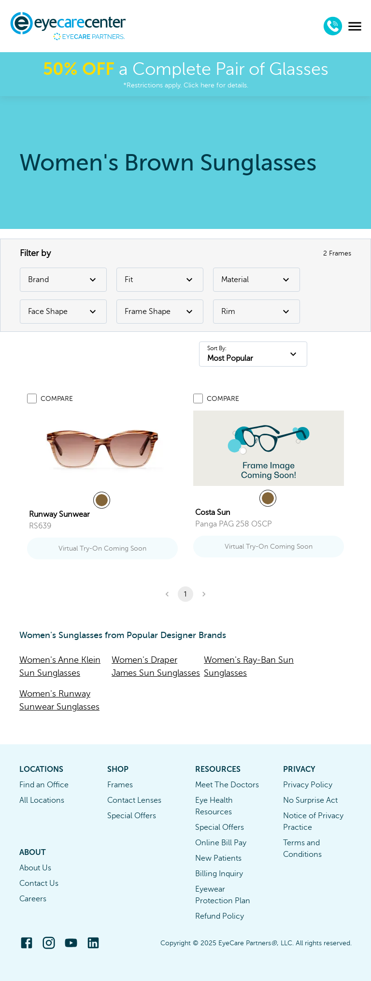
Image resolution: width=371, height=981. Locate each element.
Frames (120, 785)
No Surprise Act (310, 800)
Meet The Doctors (227, 785)
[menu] (354, 26)
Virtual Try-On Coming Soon (102, 548)
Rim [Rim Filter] (256, 311)
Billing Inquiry (219, 873)
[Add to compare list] (32, 398)
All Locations (41, 800)
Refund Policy (219, 916)
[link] (102, 449)
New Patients (218, 858)
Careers (32, 899)
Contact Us (38, 883)
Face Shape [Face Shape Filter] (63, 311)
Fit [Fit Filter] (160, 279)
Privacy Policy (307, 785)
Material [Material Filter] (256, 279)
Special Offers (131, 815)
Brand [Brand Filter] (63, 279)
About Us (35, 868)
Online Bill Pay (220, 843)
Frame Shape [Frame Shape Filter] (160, 311)
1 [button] (185, 594)
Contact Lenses (134, 800)
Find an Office (44, 785)
